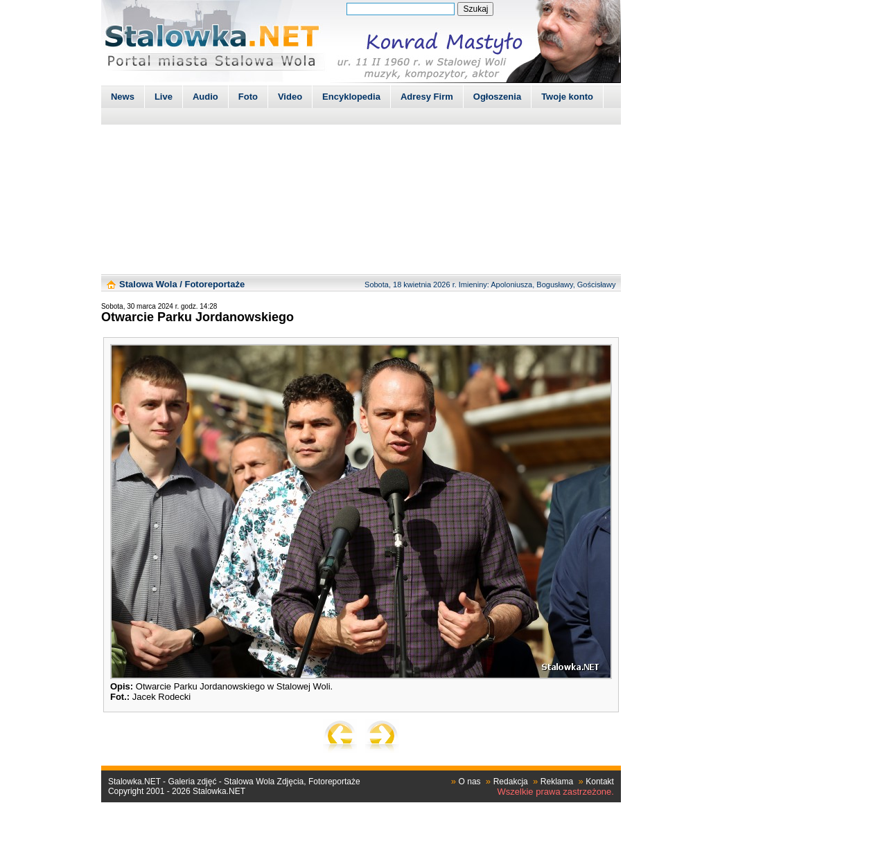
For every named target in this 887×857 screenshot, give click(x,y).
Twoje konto (567, 96)
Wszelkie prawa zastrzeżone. (556, 791)
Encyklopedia (351, 96)
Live (164, 96)
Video (290, 96)
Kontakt (600, 781)
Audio (205, 96)
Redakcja (510, 781)
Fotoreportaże (214, 284)
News (122, 96)
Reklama (557, 781)
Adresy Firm (427, 96)
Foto (248, 96)
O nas (470, 781)
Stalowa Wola (148, 284)
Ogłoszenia (497, 96)
